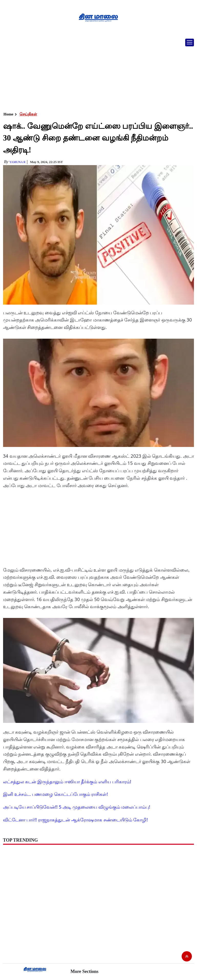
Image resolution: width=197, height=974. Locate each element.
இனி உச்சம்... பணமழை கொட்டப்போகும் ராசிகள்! (55, 794)
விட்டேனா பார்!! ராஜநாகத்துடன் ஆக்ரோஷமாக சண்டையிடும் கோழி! (75, 820)
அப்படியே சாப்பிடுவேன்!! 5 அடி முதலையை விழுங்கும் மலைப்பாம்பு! (76, 807)
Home (8, 114)
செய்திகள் (28, 114)
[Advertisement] (96, 73)
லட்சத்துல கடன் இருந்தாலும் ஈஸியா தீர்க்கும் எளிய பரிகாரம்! (67, 781)
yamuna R (17, 162)
